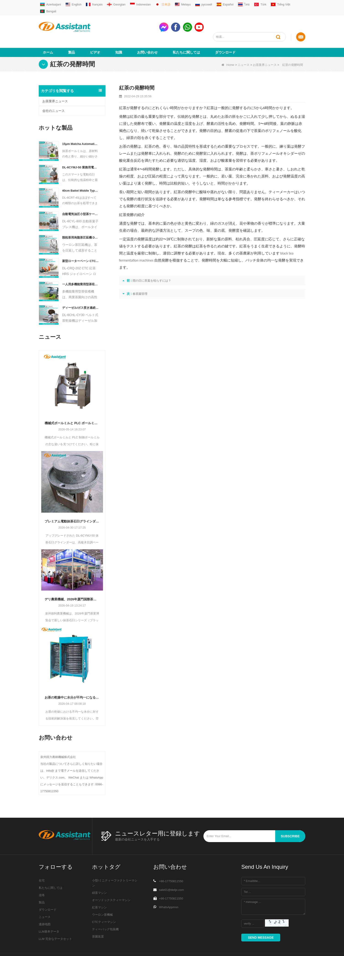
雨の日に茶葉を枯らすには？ (152, 264)
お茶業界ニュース (265, 48)
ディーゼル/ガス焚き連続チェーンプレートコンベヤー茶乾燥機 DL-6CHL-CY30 (80, 291)
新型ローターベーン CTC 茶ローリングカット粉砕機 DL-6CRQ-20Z (80, 244)
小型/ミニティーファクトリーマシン (114, 866)
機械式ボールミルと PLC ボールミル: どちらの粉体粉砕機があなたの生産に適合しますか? (72, 406)
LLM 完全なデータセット (55, 922)
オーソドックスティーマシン (111, 883)
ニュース (243, 48)
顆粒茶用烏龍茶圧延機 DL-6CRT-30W (80, 221)
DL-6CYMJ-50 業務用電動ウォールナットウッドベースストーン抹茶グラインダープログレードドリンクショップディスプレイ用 (80, 150)
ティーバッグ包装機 (105, 912)
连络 (42, 878)
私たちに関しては (186, 36)
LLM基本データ (49, 915)
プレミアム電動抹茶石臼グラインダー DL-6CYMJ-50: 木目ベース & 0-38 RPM (72, 504)
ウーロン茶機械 (102, 898)
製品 (71, 36)
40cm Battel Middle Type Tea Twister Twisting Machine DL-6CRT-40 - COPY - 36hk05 (80, 174)
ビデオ (95, 36)
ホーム (48, 36)
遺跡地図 (45, 907)
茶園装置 (98, 920)
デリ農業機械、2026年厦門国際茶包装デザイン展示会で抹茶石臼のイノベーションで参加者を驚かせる (72, 582)
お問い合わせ (147, 36)
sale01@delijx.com (171, 873)
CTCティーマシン (104, 905)
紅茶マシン (99, 890)
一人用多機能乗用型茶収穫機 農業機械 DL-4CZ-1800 (80, 267)
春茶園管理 (140, 277)
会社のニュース (53, 94)
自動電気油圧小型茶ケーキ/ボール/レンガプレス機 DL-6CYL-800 (80, 197)
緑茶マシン (99, 876)
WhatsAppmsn (168, 890)
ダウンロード (225, 36)
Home (227, 48)
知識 (118, 36)
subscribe (290, 819)
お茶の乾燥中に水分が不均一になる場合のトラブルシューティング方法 (72, 681)
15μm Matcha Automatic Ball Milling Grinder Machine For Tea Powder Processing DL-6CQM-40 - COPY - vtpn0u (80, 127)
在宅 (42, 864)
